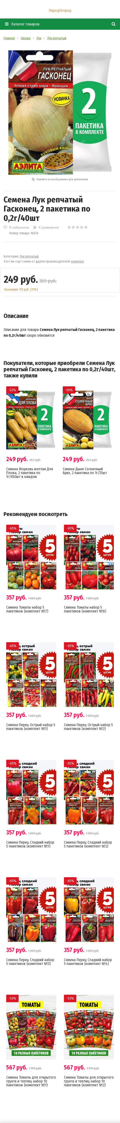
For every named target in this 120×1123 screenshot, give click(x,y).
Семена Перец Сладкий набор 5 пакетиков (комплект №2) (88, 844)
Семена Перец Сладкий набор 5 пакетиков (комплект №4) (88, 962)
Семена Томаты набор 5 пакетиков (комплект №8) (85, 609)
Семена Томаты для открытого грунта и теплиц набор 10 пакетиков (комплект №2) (89, 1081)
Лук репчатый (29, 256)
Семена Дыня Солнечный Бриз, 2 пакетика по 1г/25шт (85, 471)
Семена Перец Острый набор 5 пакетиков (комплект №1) (30, 727)
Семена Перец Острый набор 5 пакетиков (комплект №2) (88, 727)
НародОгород (60, 10)
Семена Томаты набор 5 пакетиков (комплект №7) (27, 609)
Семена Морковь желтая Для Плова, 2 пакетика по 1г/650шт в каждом (29, 473)
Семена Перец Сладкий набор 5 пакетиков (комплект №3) (30, 962)
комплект (77, 261)
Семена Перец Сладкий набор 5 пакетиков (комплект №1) (30, 844)
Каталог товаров (22, 24)
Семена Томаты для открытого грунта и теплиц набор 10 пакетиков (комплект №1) (31, 1081)
